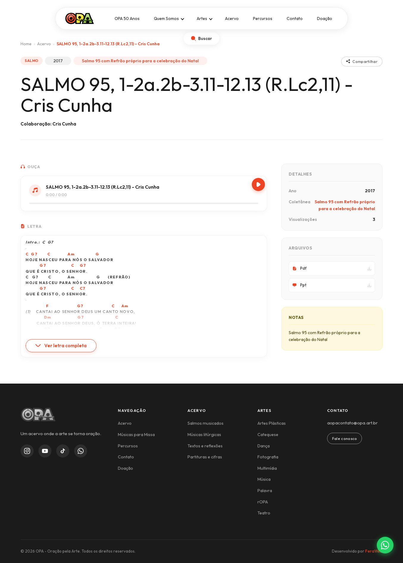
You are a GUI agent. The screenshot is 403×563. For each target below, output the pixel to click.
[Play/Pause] (258, 184)
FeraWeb (373, 551)
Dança (263, 446)
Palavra (264, 490)
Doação (324, 18)
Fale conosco (344, 438)
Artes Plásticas (271, 423)
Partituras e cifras (205, 457)
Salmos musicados (206, 423)
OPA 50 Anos (127, 18)
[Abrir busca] (201, 38)
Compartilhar (361, 61)
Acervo (232, 18)
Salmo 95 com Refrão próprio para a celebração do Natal (140, 60)
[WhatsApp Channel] (80, 450)
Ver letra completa (61, 345)
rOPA (262, 502)
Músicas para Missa (136, 434)
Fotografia (267, 457)
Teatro (263, 513)
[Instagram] (27, 450)
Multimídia (267, 468)
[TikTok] (62, 450)
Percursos (262, 18)
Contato (295, 18)
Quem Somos (166, 18)
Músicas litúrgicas (204, 434)
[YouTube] (44, 450)
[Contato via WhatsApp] (385, 545)
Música (264, 479)
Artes (202, 18)
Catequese (267, 434)
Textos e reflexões (205, 446)
